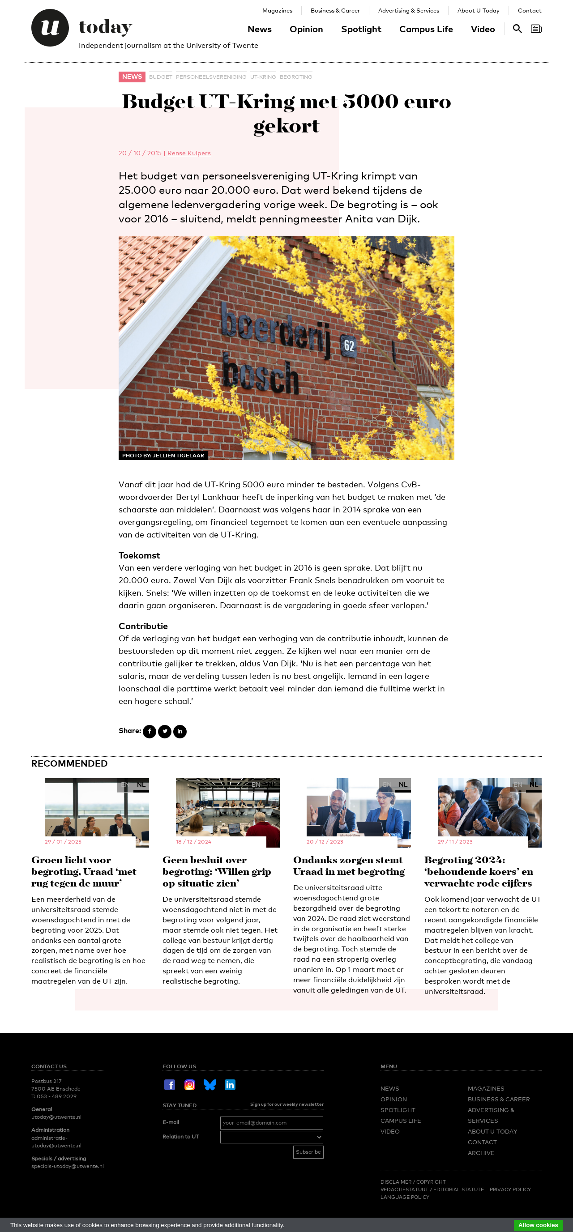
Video (483, 28)
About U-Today (479, 10)
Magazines (277, 10)
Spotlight (361, 28)
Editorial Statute (458, 1189)
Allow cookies (538, 1225)
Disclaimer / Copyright (413, 1182)
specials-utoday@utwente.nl (67, 1166)
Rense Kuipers (189, 153)
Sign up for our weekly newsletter (287, 1104)
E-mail (170, 1122)
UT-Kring (263, 77)
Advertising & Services (408, 10)
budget (160, 77)
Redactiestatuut (405, 1189)
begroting (296, 77)
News (260, 28)
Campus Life (426, 28)
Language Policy (405, 1197)
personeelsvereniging (211, 77)
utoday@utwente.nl (56, 1117)
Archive (481, 1152)
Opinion (306, 28)
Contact (530, 10)
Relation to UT (180, 1137)
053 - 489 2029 (57, 1096)
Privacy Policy (510, 1189)
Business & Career (335, 10)
